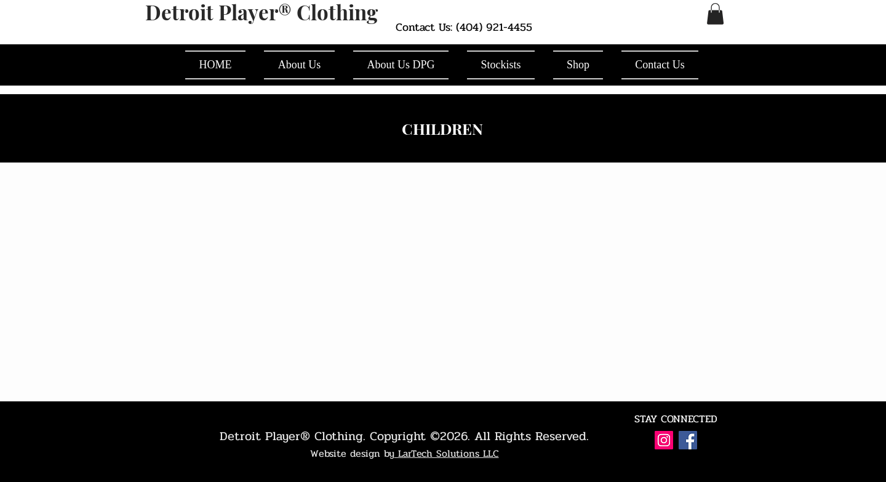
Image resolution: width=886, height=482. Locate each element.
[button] (715, 14)
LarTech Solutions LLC (446, 453)
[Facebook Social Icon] (688, 440)
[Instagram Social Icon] (664, 440)
